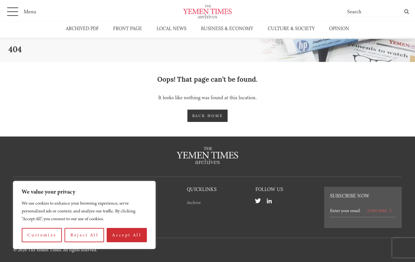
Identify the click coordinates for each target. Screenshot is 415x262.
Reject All (84, 235)
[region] (84, 215)
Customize (41, 235)
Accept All (126, 235)
